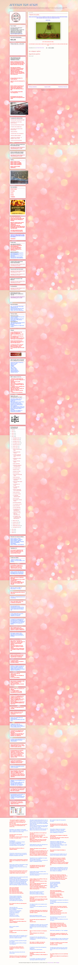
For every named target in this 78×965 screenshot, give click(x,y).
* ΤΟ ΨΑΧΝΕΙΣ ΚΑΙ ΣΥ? (17, 504)
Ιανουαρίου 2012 (16, 527)
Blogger (57, 962)
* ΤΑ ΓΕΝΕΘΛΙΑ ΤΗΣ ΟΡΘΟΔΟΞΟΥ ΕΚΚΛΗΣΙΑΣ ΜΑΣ (16, 510)
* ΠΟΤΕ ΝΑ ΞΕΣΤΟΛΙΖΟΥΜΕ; (16, 140)
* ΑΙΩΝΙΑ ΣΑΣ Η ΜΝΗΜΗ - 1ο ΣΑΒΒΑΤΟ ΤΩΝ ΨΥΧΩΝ (16, 138)
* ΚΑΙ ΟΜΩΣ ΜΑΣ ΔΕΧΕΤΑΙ (16, 487)
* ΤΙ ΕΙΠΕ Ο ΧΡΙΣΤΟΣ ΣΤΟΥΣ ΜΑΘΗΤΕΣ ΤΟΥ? (17, 455)
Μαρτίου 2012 (15, 523)
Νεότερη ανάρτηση (33, 86)
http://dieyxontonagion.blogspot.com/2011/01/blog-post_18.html (17, 265)
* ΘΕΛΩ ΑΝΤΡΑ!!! (13, 131)
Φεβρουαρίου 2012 (16, 525)
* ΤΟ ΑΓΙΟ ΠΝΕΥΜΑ (16, 507)
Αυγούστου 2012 (16, 444)
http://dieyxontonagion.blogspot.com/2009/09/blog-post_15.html (17, 282)
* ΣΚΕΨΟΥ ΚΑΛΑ (16, 469)
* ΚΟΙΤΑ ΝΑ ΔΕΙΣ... (16, 472)
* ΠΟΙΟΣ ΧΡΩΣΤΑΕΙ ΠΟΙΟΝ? (16, 453)
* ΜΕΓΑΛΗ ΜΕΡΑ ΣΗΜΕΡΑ (15, 135)
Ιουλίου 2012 (15, 446)
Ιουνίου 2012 (15, 447)
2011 (13, 529)
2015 (13, 431)
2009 (13, 532)
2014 (13, 433)
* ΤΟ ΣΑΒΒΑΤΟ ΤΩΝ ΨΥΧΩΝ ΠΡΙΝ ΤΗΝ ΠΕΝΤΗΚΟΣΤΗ (17, 517)
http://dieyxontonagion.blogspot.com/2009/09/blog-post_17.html (17, 272)
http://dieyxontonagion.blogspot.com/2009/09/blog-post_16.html (17, 289)
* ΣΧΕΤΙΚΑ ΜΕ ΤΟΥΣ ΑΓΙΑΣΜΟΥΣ (17, 133)
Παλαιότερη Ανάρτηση (63, 86)
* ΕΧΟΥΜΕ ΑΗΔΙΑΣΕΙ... (17, 502)
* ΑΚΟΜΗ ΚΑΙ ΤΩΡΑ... (17, 471)
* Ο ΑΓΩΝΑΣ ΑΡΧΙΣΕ (17, 493)
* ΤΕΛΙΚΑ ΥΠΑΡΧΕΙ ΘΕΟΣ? (16, 462)
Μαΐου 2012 (15, 520)
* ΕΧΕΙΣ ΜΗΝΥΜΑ (16, 463)
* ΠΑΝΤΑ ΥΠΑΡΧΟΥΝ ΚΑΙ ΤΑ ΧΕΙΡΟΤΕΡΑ (17, 490)
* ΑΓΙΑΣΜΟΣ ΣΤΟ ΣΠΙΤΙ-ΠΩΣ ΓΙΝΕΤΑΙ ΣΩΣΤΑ (16, 122)
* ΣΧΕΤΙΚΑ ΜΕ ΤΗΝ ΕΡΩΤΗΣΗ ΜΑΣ (17, 120)
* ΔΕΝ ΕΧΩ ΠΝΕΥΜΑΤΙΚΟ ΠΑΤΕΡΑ (17, 124)
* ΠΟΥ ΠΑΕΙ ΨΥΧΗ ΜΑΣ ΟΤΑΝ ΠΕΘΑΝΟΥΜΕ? (16, 129)
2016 (13, 429)
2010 (13, 530)
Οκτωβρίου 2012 (16, 441)
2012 (13, 436)
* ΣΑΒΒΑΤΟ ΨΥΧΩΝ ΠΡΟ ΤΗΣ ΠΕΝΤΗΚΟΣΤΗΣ (16, 513)
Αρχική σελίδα (47, 86)
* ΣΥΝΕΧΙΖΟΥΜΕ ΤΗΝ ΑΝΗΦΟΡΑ (17, 479)
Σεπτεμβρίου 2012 (16, 442)
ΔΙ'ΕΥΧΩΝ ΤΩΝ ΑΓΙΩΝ (24, 4)
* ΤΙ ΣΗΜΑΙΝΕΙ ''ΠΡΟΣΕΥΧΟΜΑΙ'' (16, 496)
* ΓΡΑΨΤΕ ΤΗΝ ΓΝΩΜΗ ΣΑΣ (16, 126)
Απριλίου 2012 (16, 522)
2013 (13, 434)
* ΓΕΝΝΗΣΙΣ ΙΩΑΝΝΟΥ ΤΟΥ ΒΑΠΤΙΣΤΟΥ (17, 466)
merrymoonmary (50, 962)
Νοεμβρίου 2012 (16, 439)
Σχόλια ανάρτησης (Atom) (50, 89)
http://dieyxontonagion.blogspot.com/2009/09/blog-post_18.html (17, 275)
